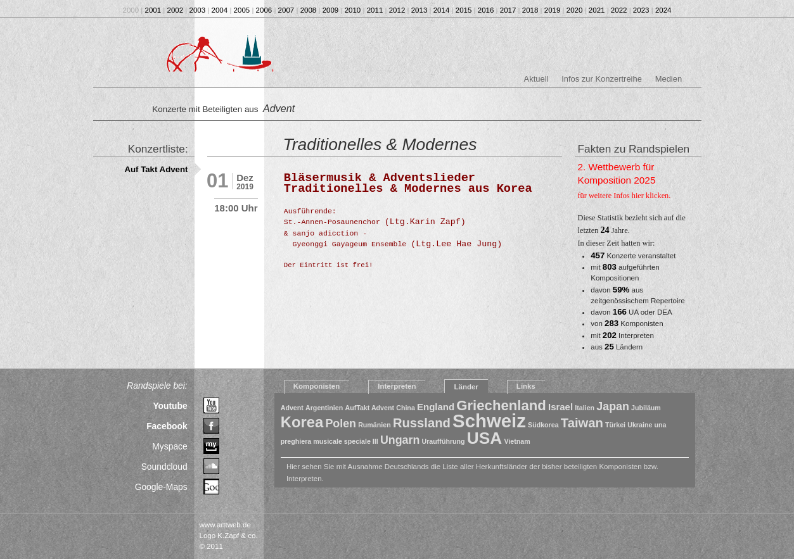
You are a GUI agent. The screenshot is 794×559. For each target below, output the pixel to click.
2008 (308, 10)
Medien (668, 79)
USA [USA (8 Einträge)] (484, 438)
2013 (419, 10)
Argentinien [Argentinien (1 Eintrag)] (324, 407)
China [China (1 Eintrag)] (405, 407)
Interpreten (397, 386)
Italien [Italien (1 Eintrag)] (584, 407)
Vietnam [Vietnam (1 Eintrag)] (517, 441)
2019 (552, 10)
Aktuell (536, 79)
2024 (663, 10)
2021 (597, 10)
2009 (331, 10)
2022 (619, 10)
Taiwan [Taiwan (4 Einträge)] (582, 423)
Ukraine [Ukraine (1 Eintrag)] (639, 425)
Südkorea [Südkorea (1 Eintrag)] (543, 425)
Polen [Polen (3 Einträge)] (340, 423)
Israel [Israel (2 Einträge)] (560, 406)
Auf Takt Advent (156, 169)
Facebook (167, 426)
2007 (286, 10)
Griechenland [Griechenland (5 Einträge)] (501, 405)
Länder (466, 387)
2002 (175, 10)
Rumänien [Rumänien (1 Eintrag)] (374, 425)
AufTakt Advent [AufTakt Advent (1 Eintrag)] (369, 407)
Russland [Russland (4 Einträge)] (422, 423)
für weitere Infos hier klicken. (624, 195)
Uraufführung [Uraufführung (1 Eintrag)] (443, 441)
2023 (641, 10)
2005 (242, 10)
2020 (575, 10)
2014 (441, 10)
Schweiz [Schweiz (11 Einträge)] (489, 420)
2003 (197, 10)
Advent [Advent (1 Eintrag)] (292, 407)
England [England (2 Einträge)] (435, 406)
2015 (464, 10)
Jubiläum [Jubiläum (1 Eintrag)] (646, 407)
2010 (353, 10)
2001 (153, 10)
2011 (375, 10)
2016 (486, 10)
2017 (508, 10)
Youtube (170, 406)
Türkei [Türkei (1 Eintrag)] (615, 425)
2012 (397, 10)
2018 (530, 10)
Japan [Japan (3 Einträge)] (612, 406)
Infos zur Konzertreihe (601, 79)
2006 (264, 10)
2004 (220, 10)
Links (525, 386)
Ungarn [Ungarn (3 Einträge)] (399, 440)
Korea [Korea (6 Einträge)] (302, 421)
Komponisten (316, 386)
